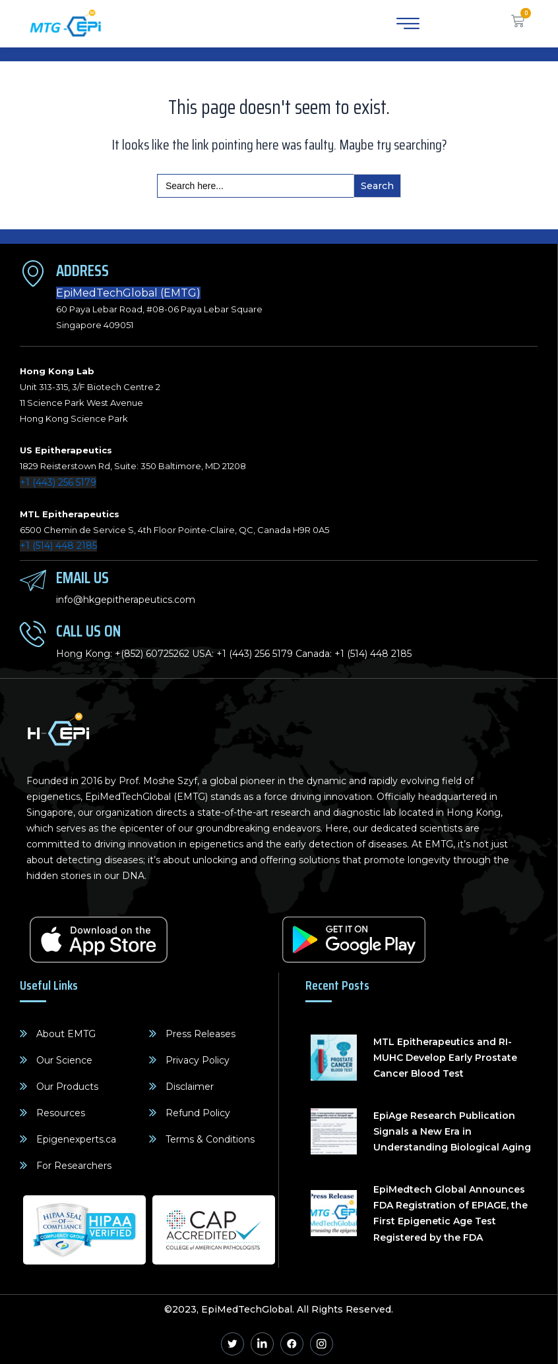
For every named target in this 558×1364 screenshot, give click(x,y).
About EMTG (66, 1034)
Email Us (82, 577)
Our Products (67, 1087)
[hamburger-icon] (406, 24)
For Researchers (73, 1166)
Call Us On (88, 631)
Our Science (64, 1060)
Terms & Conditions (210, 1139)
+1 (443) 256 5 (246, 654)
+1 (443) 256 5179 (58, 482)
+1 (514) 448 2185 (58, 546)
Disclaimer (190, 1087)
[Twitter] (232, 1343)
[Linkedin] (262, 1343)
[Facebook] (291, 1343)
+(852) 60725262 (152, 654)
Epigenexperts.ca (76, 1139)
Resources (60, 1113)
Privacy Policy (198, 1060)
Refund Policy (198, 1113)
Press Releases (200, 1034)
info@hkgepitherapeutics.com (125, 600)
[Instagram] (321, 1343)
